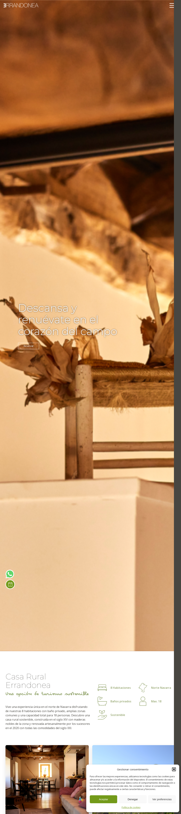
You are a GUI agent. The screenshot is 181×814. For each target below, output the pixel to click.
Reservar (29, 346)
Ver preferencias (162, 799)
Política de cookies (131, 807)
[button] (174, 769)
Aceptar (103, 799)
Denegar (133, 799)
